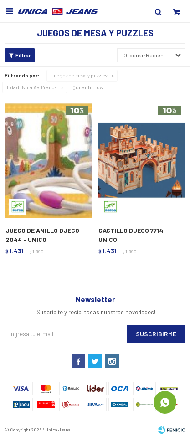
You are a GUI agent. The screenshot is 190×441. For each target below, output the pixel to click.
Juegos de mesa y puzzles (79, 75)
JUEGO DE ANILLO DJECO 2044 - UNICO (42, 234)
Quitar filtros (87, 87)
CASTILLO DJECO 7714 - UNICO (133, 234)
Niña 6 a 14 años (31, 87)
